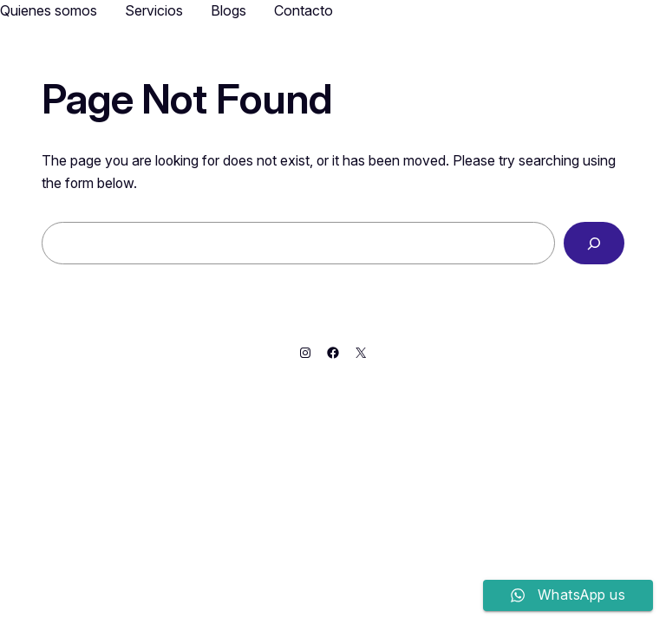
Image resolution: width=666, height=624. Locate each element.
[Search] (594, 243)
